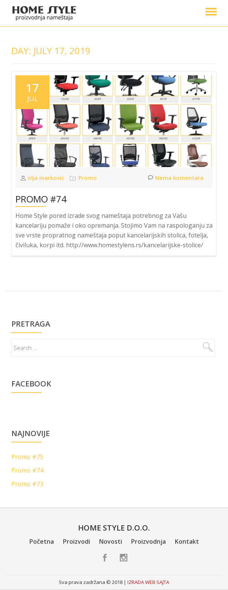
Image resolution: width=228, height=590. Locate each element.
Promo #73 (27, 484)
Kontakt (187, 541)
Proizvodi (76, 541)
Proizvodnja (148, 541)
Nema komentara (176, 177)
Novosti (110, 541)
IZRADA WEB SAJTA (148, 582)
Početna (41, 541)
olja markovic (47, 177)
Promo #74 (41, 199)
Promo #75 (27, 457)
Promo (87, 177)
